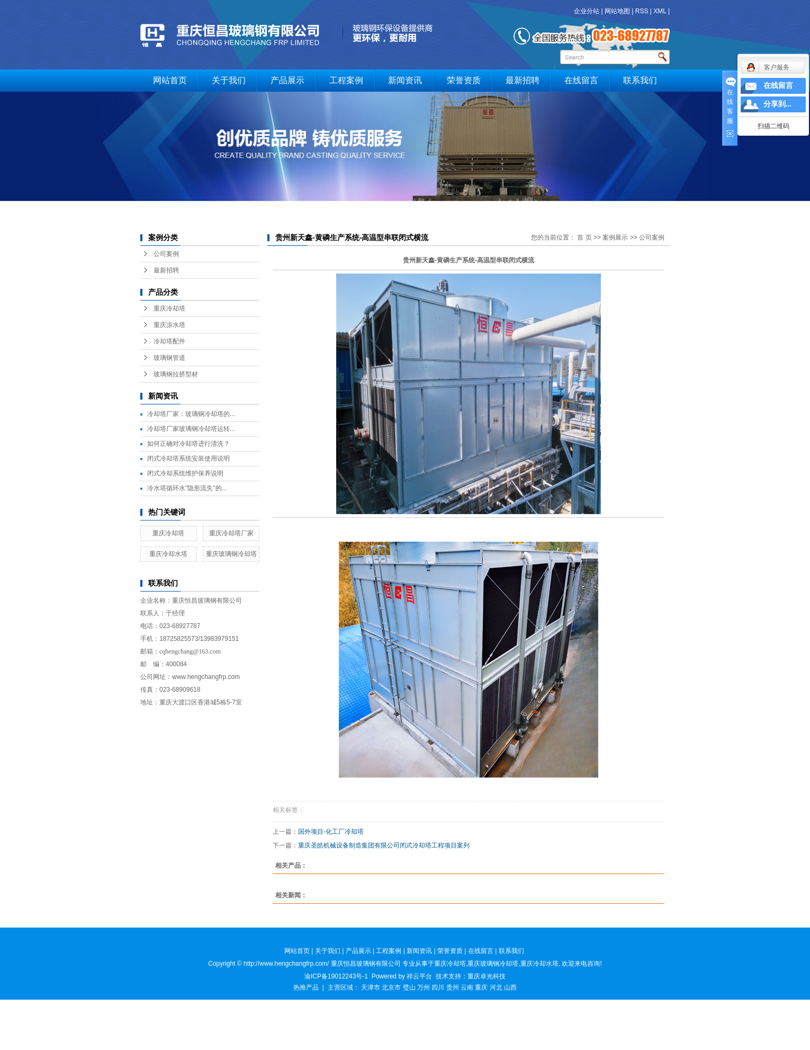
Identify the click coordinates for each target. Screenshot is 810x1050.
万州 (423, 987)
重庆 (481, 987)
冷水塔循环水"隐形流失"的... (187, 488)
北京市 (391, 987)
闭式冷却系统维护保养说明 (185, 473)
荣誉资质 (464, 80)
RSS (642, 11)
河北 (496, 987)
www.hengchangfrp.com (206, 677)
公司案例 (166, 254)
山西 (510, 987)
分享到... (777, 104)
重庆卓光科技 (486, 976)
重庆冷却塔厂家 (231, 533)
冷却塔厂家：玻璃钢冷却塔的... (191, 414)
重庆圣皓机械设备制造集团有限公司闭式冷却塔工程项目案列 (384, 845)
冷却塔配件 (169, 341)
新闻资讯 (405, 80)
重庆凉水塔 (169, 325)
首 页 (584, 237)
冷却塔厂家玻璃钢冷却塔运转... (191, 429)
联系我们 (640, 80)
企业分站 (586, 11)
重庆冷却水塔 (168, 554)
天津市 (370, 987)
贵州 (452, 987)
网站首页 (170, 80)
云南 (467, 987)
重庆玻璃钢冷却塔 (231, 554)
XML (659, 11)
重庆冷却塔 (169, 308)
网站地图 (617, 11)
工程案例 (346, 80)
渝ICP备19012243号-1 (336, 976)
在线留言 (581, 80)
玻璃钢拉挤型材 (176, 374)
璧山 (409, 987)
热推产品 (306, 987)
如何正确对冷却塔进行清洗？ (188, 443)
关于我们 (229, 80)
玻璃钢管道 (169, 357)
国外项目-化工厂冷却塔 (331, 831)
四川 (437, 987)
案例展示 (615, 237)
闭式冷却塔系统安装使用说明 (188, 458)
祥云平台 (419, 976)
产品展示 (287, 80)
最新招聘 (522, 80)
